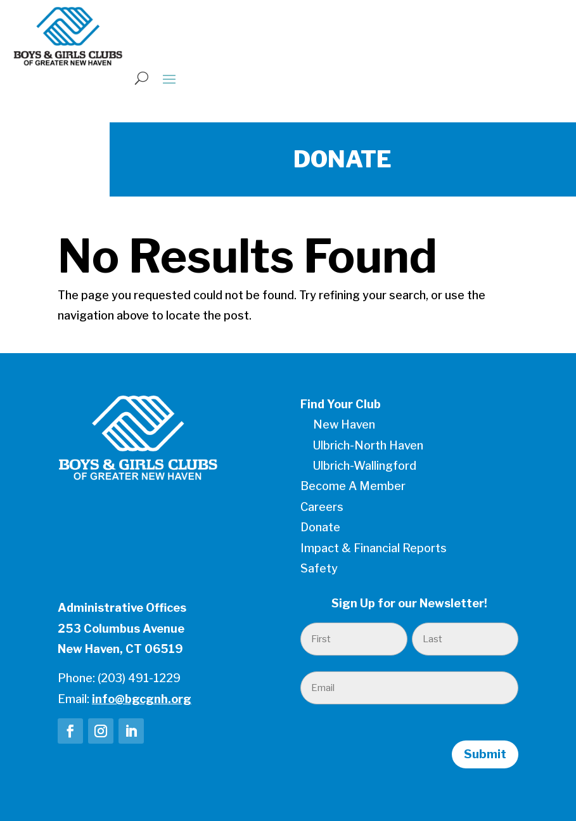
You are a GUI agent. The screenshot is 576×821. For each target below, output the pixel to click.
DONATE (342, 159)
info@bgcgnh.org (141, 699)
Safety (319, 568)
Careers (321, 507)
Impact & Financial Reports (373, 548)
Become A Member (353, 486)
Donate (320, 527)
